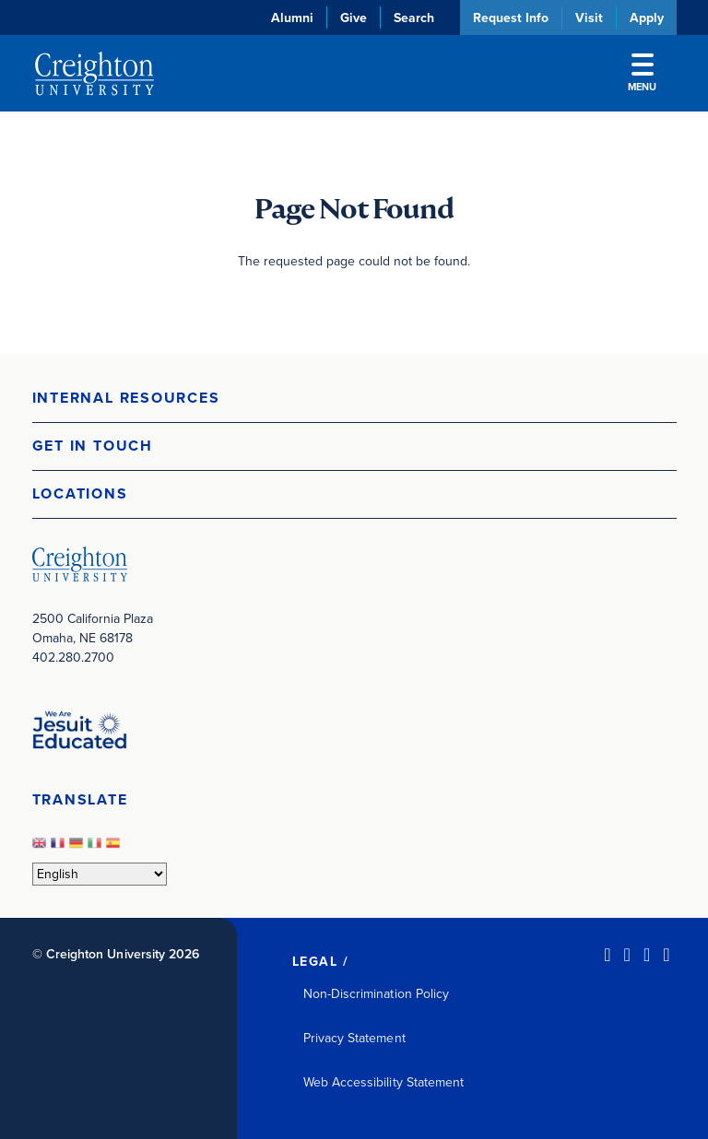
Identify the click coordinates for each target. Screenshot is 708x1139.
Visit (589, 17)
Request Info (511, 17)
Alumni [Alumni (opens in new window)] (292, 17)
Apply (647, 17)
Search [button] (414, 17)
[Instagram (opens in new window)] (646, 955)
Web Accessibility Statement (384, 1082)
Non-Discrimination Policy (376, 994)
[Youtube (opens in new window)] (666, 955)
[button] (354, 398)
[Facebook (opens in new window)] (627, 955)
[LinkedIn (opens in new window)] (607, 955)
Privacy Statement (354, 1038)
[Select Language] (99, 874)
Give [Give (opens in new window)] (353, 17)
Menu (642, 73)
